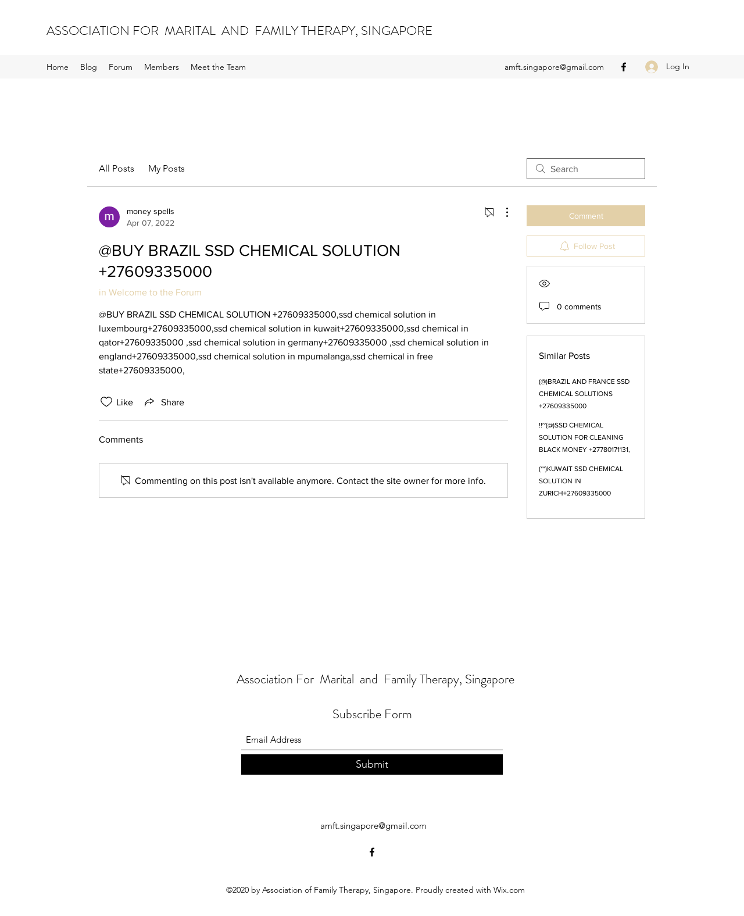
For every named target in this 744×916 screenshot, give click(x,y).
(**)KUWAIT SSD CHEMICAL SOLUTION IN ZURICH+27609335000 (581, 481)
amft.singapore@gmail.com (554, 67)
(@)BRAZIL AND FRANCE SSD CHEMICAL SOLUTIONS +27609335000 (584, 393)
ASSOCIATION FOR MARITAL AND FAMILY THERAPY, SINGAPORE (239, 31)
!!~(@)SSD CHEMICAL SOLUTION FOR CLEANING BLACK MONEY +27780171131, (584, 437)
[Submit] (372, 764)
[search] (586, 168)
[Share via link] (163, 402)
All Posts (116, 168)
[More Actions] (501, 212)
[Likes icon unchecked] (106, 402)
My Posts (166, 168)
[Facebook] (623, 67)
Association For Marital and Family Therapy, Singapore (375, 679)
